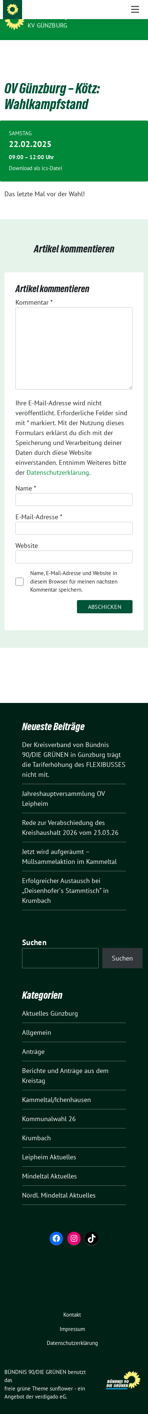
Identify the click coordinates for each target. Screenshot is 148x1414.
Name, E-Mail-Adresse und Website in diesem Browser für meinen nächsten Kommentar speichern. (73, 570)
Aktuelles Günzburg (50, 1002)
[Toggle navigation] (135, 52)
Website (26, 534)
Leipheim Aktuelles (49, 1145)
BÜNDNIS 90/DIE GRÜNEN (67, 15)
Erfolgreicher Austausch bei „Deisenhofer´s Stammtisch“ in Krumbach (65, 879)
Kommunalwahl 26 (49, 1107)
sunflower (61, 1377)
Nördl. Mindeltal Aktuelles (59, 1184)
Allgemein (36, 1021)
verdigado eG (50, 1385)
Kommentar (34, 291)
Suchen (34, 931)
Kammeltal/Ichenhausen (56, 1088)
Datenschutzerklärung (58, 461)
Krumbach (36, 1126)
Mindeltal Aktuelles (49, 1164)
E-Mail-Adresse (38, 505)
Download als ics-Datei (35, 156)
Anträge (33, 1040)
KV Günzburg (47, 25)
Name (25, 477)
